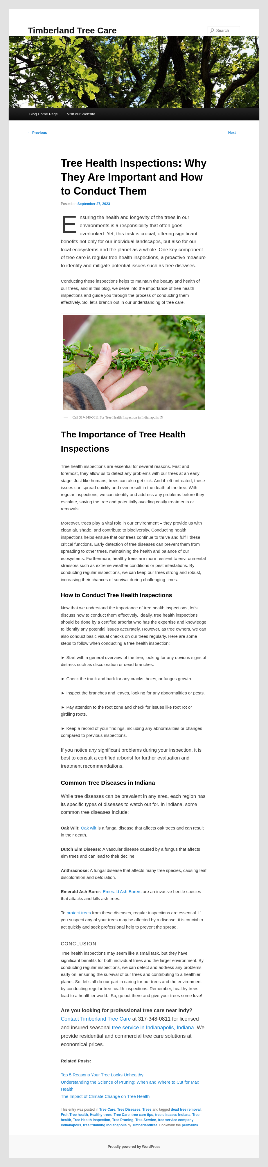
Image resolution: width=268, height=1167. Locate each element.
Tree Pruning (122, 1120)
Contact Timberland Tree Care (96, 1019)
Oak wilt (88, 827)
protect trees (78, 912)
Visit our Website (81, 114)
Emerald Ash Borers (122, 891)
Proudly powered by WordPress (134, 1147)
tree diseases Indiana (172, 1115)
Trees (146, 1109)
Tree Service (145, 1120)
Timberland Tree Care (72, 30)
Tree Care (107, 1109)
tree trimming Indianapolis (105, 1125)
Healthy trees (100, 1115)
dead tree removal (186, 1109)
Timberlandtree (144, 1125)
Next (234, 133)
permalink (190, 1125)
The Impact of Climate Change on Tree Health (105, 1096)
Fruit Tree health (74, 1115)
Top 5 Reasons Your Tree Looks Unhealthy (102, 1074)
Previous (37, 133)
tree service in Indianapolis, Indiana (153, 1027)
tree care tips (142, 1115)
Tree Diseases (128, 1109)
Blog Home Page (43, 114)
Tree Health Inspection (91, 1120)
